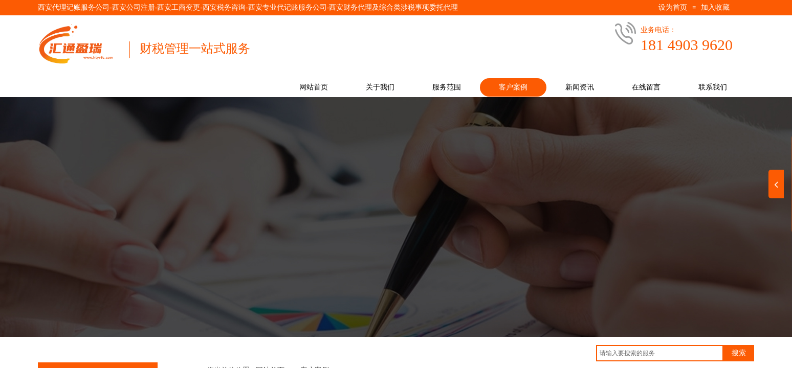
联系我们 (712, 87)
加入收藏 (715, 7)
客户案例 (513, 87)
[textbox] (659, 353)
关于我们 (380, 87)
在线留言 (646, 87)
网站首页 (313, 87)
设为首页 (672, 7)
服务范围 (446, 87)
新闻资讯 (579, 87)
